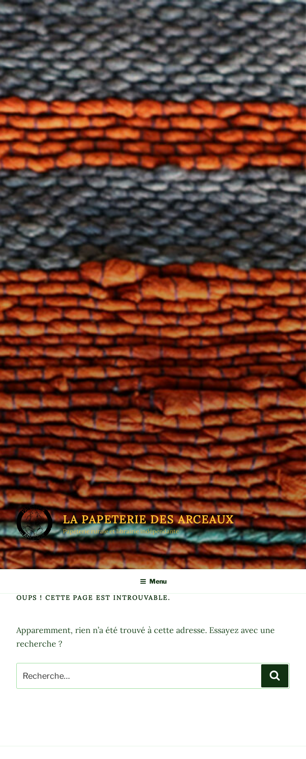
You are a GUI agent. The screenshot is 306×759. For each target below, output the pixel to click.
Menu (153, 581)
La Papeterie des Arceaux (148, 519)
